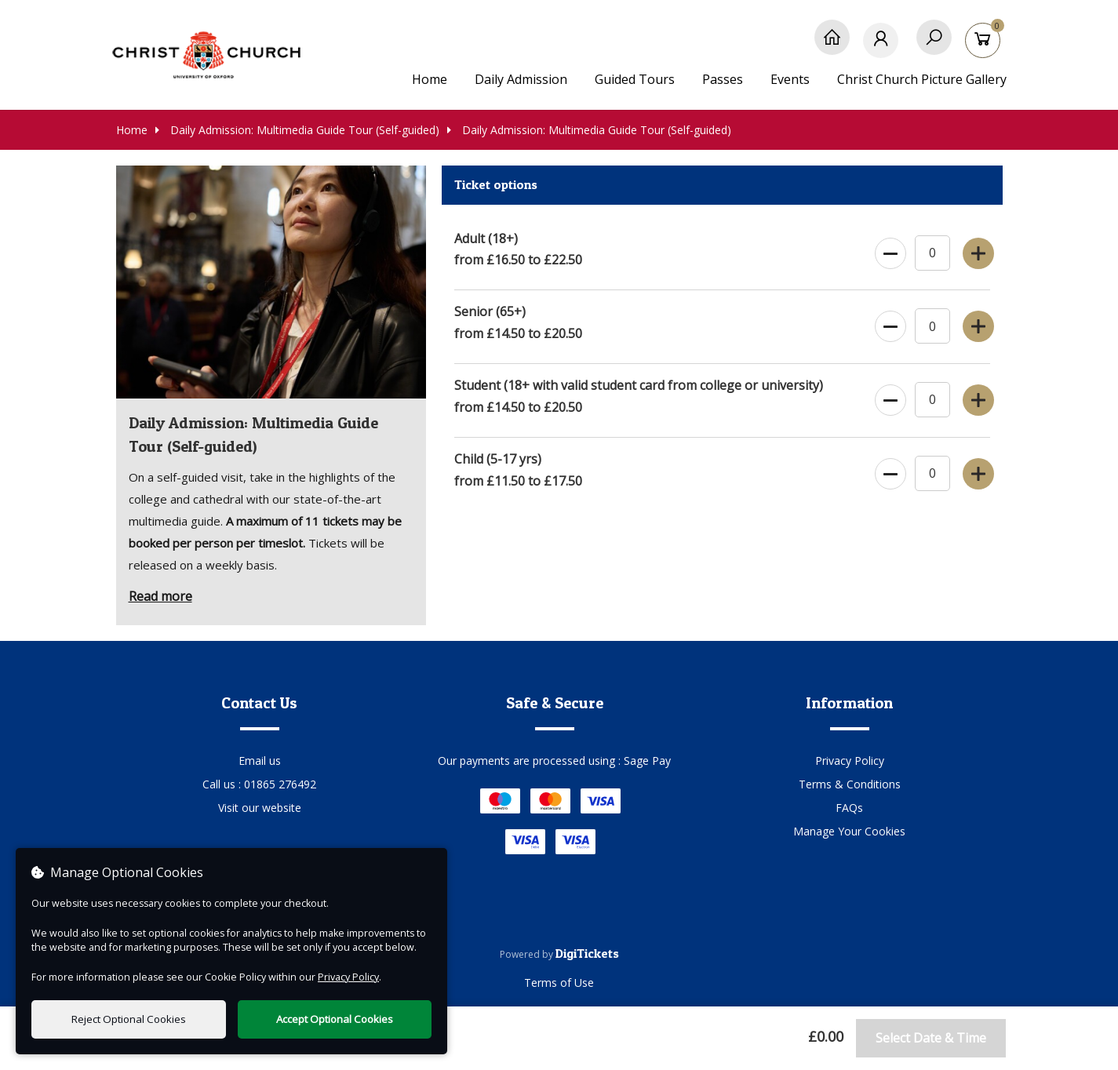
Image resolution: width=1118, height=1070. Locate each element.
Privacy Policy (849, 760)
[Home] (832, 45)
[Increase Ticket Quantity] (976, 250)
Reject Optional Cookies (128, 1019)
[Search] (934, 45)
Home (429, 79)
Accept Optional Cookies (334, 1019)
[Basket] (985, 45)
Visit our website (259, 807)
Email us (260, 760)
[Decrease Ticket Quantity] (888, 250)
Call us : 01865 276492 (259, 784)
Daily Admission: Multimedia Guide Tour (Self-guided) (297, 129)
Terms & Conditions (850, 784)
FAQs (849, 807)
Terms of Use (559, 982)
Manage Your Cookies (849, 831)
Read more (160, 596)
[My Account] (883, 45)
